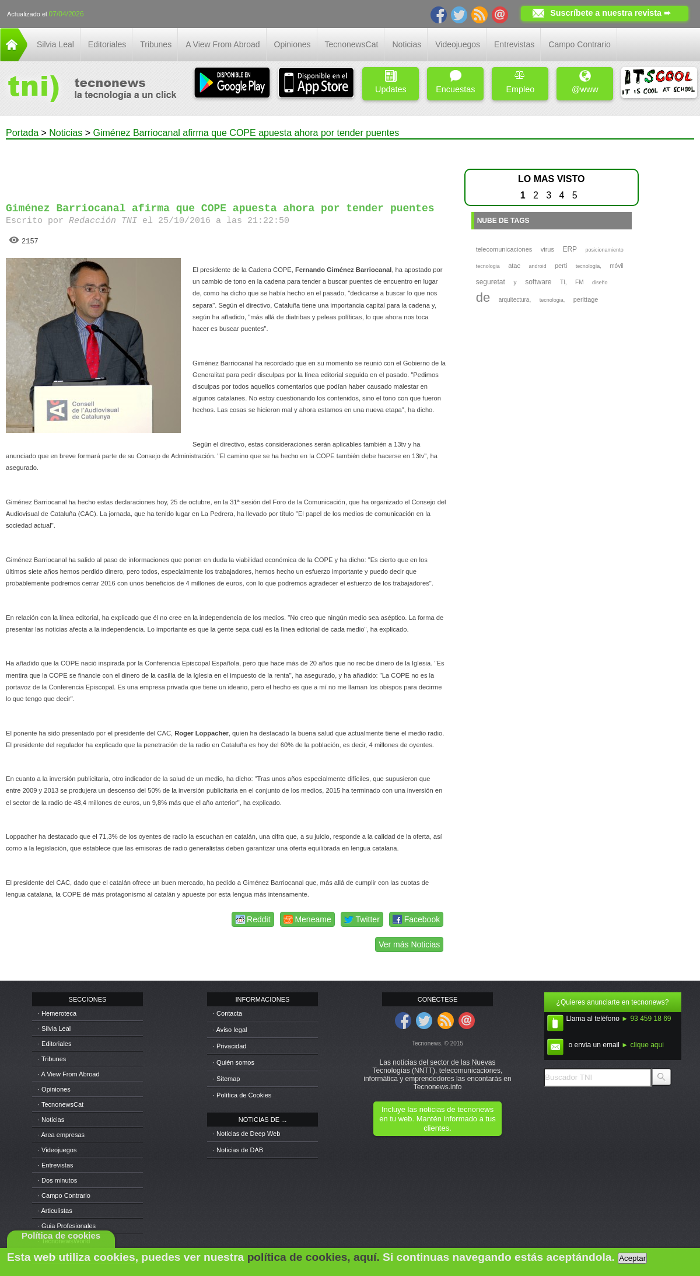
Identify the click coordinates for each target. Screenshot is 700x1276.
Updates (391, 82)
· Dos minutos (57, 1180)
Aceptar (632, 1258)
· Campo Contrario (64, 1195)
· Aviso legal (230, 1029)
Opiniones (292, 44)
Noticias (406, 44)
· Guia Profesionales (67, 1225)
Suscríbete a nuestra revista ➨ (610, 13)
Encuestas (455, 82)
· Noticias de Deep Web (246, 1133)
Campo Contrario (579, 44)
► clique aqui (642, 1045)
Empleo (520, 82)
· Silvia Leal (54, 1028)
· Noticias (51, 1119)
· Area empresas (61, 1134)
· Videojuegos (57, 1149)
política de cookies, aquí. (313, 1257)
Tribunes (156, 44)
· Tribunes (52, 1058)
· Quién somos (233, 1062)
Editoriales (107, 44)
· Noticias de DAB (238, 1149)
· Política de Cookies (242, 1095)
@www (585, 82)
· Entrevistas (56, 1165)
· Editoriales (54, 1043)
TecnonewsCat (352, 44)
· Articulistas (55, 1210)
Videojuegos (457, 44)
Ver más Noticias (409, 944)
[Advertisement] (226, 166)
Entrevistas (514, 44)
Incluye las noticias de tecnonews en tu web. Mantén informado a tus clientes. (437, 1118)
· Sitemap (226, 1078)
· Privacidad (229, 1046)
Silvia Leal (55, 44)
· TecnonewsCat (60, 1104)
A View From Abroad (223, 44)
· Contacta (227, 1013)
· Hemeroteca (57, 1013)
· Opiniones (54, 1089)
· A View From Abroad (69, 1074)
